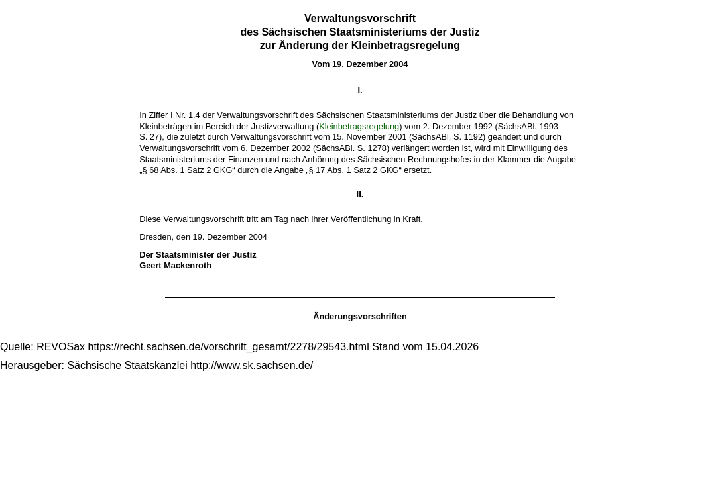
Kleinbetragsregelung (359, 126)
